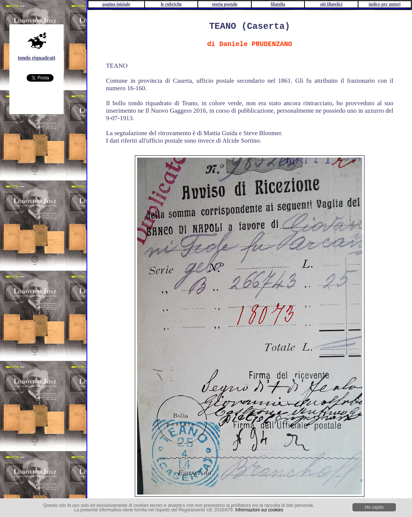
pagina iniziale (116, 4)
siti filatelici (331, 4)
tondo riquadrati (36, 58)
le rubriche (171, 4)
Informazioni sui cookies (259, 510)
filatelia (278, 4)
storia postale (224, 4)
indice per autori (384, 4)
